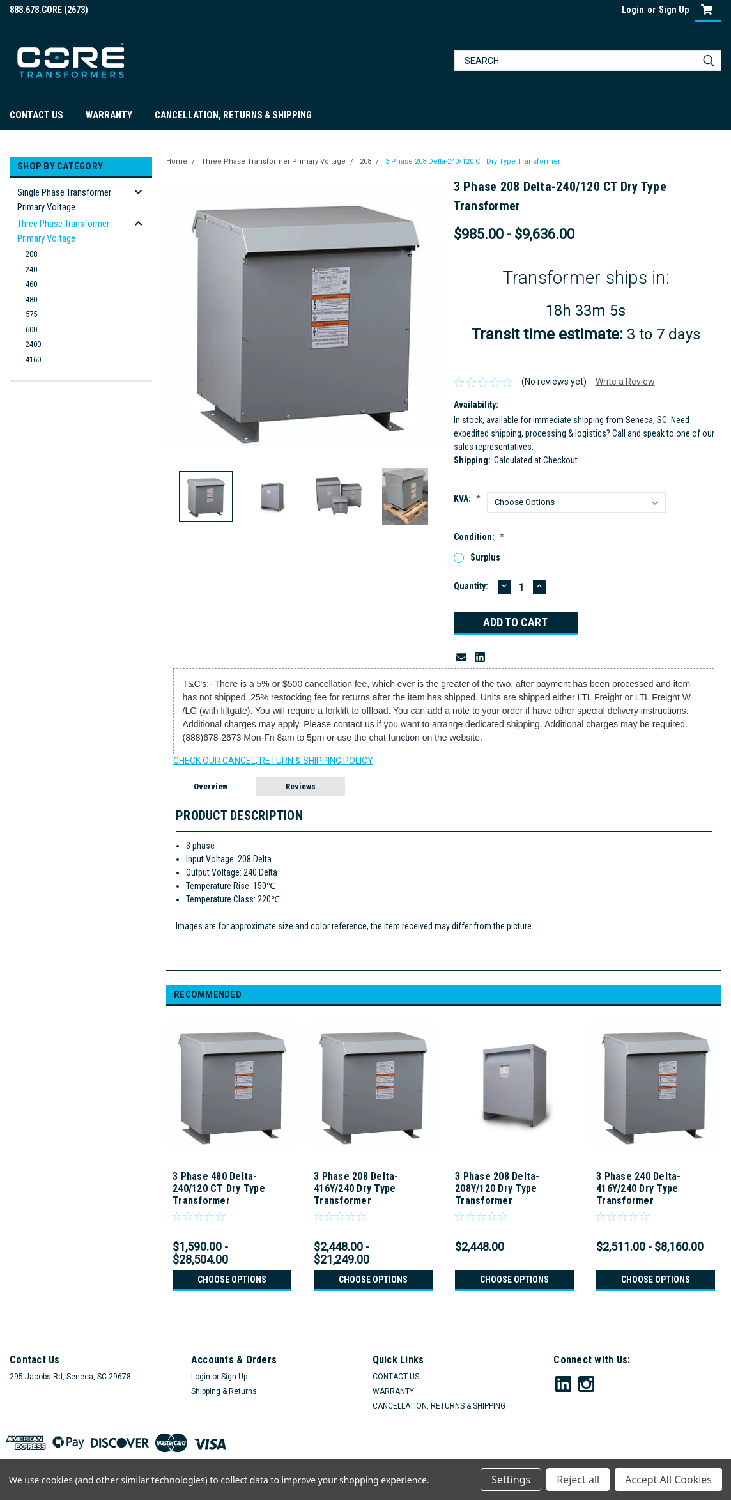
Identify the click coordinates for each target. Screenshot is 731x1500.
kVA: (467, 498)
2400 (33, 344)
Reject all (578, 1480)
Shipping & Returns (224, 1391)
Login (633, 9)
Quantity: (471, 586)
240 (31, 269)
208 (31, 254)
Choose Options (231, 1279)
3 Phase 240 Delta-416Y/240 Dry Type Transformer (638, 1188)
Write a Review (625, 381)
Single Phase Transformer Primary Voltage (64, 200)
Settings (510, 1480)
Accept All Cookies (668, 1480)
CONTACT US (36, 115)
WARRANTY (109, 115)
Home (176, 161)
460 (31, 284)
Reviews (301, 786)
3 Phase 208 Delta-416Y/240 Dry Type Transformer (356, 1188)
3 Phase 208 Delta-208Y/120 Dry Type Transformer (497, 1188)
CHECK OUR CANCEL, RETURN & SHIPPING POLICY (273, 760)
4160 (33, 359)
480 (31, 299)
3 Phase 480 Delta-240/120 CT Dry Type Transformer (219, 1188)
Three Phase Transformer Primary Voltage (63, 231)
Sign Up (674, 9)
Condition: (479, 537)
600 (31, 329)
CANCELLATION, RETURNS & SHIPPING (233, 115)
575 (31, 314)
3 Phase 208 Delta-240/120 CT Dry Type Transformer (470, 161)
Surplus (485, 557)
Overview (210, 786)
